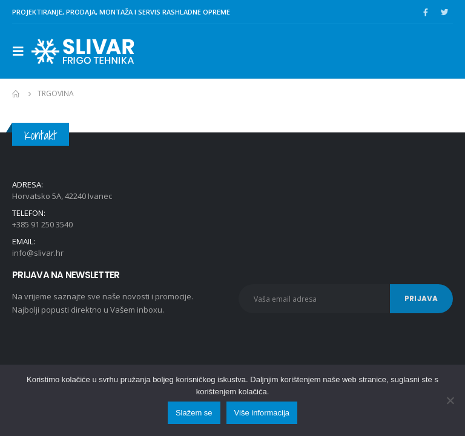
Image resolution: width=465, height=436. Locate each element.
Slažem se (194, 412)
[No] (450, 400)
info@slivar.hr (38, 252)
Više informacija (262, 412)
